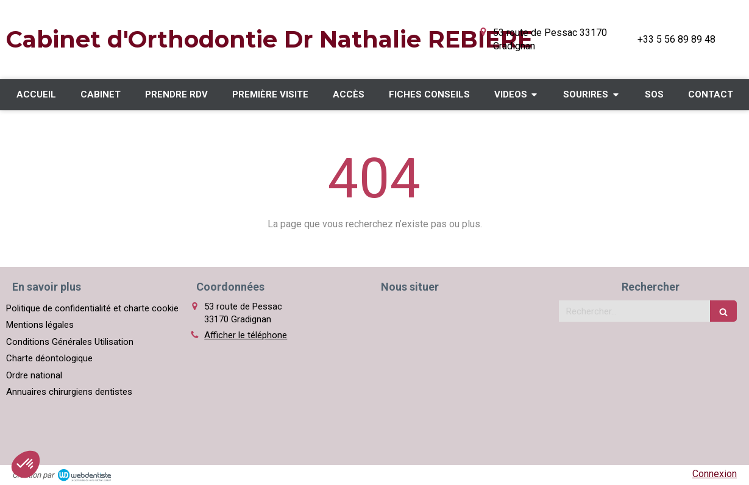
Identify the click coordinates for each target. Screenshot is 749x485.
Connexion (714, 474)
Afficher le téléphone (245, 335)
